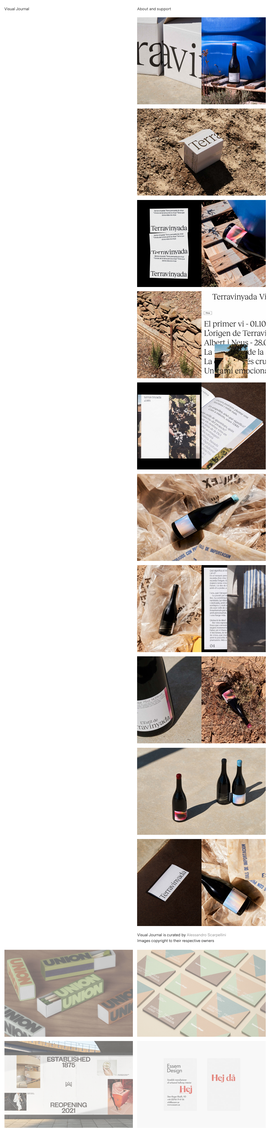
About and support (154, 8)
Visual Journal (16, 8)
